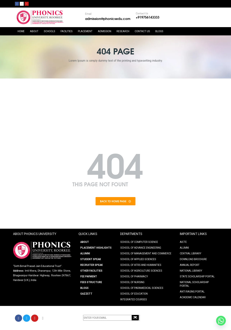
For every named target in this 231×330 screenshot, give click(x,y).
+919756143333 (147, 17)
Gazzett (86, 293)
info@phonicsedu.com (172, 323)
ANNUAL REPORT (190, 265)
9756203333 (191, 318)
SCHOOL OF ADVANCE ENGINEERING (140, 247)
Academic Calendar (193, 297)
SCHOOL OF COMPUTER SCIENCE (139, 242)
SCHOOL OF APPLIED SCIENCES (138, 259)
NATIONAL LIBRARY (191, 270)
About (84, 242)
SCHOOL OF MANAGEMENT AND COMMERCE (145, 253)
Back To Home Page (115, 201)
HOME (21, 31)
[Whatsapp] (221, 321)
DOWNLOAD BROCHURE (193, 259)
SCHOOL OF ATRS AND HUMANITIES (140, 265)
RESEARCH (123, 31)
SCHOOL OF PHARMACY (134, 276)
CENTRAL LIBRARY (190, 253)
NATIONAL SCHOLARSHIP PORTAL (194, 284)
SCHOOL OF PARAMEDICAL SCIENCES (141, 288)
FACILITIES (67, 31)
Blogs (159, 31)
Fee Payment (88, 276)
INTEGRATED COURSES (133, 299)
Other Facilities (91, 270)
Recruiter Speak (91, 265)
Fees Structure (91, 282)
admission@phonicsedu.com (107, 18)
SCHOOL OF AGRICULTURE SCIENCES (141, 270)
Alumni (85, 253)
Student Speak (90, 259)
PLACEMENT (85, 31)
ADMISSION (104, 31)
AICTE (183, 242)
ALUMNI (184, 247)
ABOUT (34, 31)
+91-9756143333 (172, 318)
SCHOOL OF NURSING (132, 282)
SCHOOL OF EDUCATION (134, 293)
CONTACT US (142, 31)
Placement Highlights (96, 247)
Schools (49, 31)
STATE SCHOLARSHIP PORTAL (197, 276)
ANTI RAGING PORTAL (192, 291)
